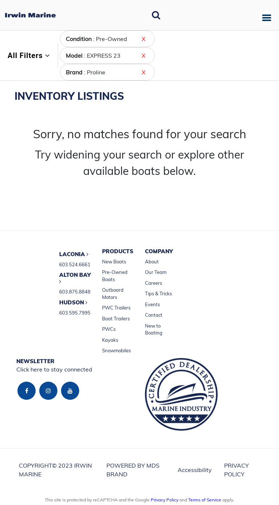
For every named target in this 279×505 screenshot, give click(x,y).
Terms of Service (204, 499)
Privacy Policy (164, 499)
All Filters (29, 55)
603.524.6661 (74, 264)
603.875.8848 (74, 292)
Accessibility (195, 469)
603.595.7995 (74, 313)
